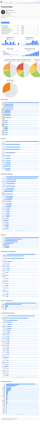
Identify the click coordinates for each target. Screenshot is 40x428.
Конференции (26, 2)
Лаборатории (22, 2)
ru (36, 1)
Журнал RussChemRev (32, 2)
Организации (11, 2)
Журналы (17, 2)
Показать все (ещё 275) (20, 363)
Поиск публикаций (5, 2)
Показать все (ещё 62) (20, 216)
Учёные (15, 2)
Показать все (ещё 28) (20, 400)
